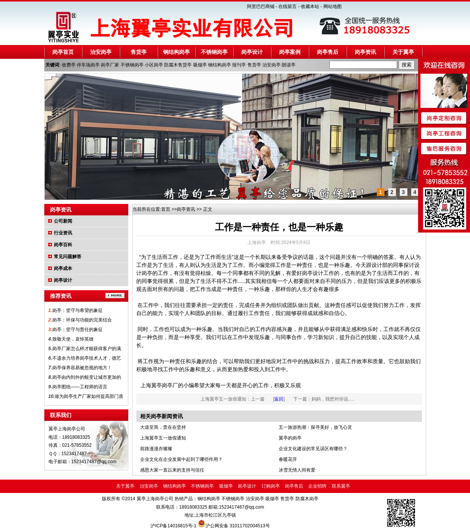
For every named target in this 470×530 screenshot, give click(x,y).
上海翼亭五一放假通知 (223, 399)
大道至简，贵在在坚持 (163, 427)
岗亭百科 (63, 244)
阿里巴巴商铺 (261, 6)
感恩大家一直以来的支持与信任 (172, 470)
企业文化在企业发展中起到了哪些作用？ (181, 459)
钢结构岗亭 (176, 52)
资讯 (190, 209)
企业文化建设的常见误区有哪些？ (313, 448)
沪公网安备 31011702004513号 (237, 525)
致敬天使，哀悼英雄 (73, 339)
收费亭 (69, 65)
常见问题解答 (67, 256)
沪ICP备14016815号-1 (173, 525)
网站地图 (332, 6)
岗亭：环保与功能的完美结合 (82, 320)
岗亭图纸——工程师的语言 (79, 386)
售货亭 (139, 52)
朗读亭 (289, 65)
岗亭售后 (327, 52)
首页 (165, 209)
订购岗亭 (271, 486)
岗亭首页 (63, 52)
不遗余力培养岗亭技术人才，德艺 (86, 358)
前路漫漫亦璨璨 (156, 448)
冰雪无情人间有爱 (297, 470)
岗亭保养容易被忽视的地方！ (82, 367)
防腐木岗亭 (306, 498)
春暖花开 (288, 459)
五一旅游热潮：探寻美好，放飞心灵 (315, 427)
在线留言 (287, 6)
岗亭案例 (289, 52)
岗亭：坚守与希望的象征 (77, 310)
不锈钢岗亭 (214, 52)
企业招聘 (317, 486)
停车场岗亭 (88, 65)
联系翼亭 (341, 486)
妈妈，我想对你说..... (333, 399)
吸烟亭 (200, 65)
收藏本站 (310, 6)
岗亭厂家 (110, 65)
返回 (278, 399)
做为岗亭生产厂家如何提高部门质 (89, 396)
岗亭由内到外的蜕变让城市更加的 (86, 377)
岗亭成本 (63, 268)
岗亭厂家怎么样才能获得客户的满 (86, 348)
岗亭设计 (252, 52)
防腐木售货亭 (178, 65)
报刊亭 (239, 65)
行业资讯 (63, 233)
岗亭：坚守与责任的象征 (77, 329)
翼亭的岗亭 (290, 438)
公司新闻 (63, 221)
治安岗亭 (100, 52)
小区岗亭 (154, 65)
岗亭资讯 (365, 52)
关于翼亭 (403, 52)
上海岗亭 (256, 242)
